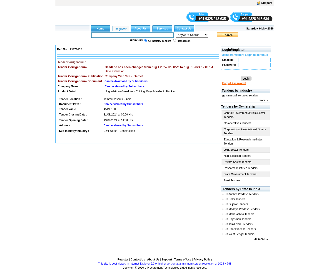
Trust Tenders (232, 180)
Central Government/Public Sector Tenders (244, 115)
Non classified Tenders (237, 155)
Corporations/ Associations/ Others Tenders (245, 131)
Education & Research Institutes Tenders (243, 141)
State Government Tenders (240, 174)
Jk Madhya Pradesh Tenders (242, 209)
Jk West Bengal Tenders (239, 234)
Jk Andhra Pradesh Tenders (242, 194)
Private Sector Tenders (237, 162)
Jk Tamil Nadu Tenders (239, 224)
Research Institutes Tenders (241, 168)
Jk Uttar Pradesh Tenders (240, 229)
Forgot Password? (234, 83)
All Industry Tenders (159, 40)
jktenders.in (183, 40)
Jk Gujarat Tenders (236, 204)
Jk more (259, 239)
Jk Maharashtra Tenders (239, 214)
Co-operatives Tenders (237, 123)
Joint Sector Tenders (236, 149)
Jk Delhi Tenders (235, 199)
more (262, 100)
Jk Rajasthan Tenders (238, 219)
